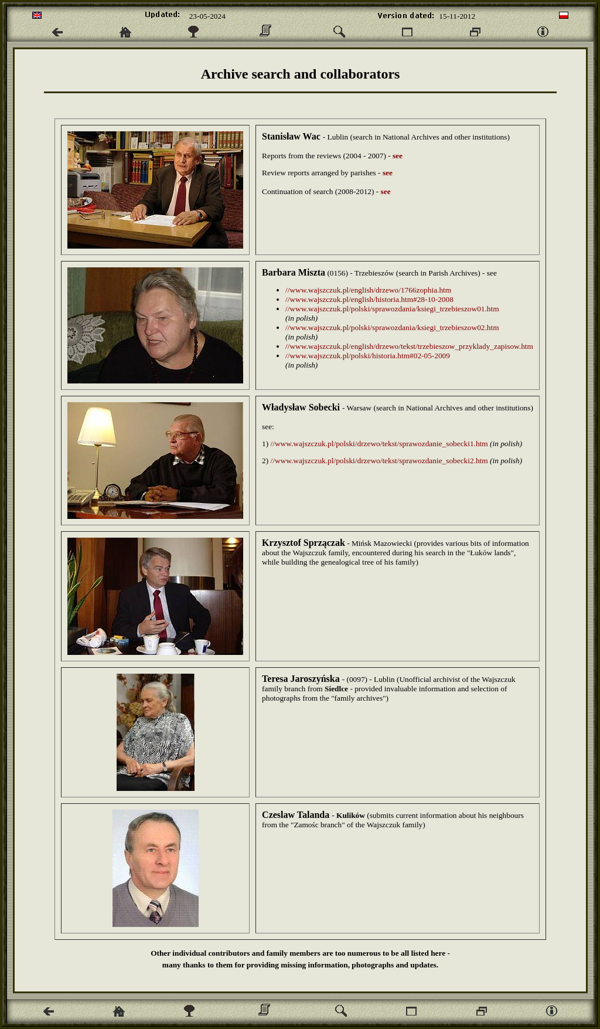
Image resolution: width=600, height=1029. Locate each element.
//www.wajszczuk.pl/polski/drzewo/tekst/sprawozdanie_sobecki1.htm (379, 443)
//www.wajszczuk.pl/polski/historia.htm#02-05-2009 (367, 355)
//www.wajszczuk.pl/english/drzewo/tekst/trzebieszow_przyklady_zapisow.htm (409, 346)
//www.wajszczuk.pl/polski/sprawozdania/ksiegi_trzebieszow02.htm (392, 327)
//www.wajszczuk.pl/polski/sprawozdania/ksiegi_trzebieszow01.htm (392, 308)
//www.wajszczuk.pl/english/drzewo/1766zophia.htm (368, 290)
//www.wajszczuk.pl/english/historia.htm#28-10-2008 (369, 299)
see (398, 155)
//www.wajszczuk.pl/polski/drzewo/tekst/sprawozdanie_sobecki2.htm (379, 460)
